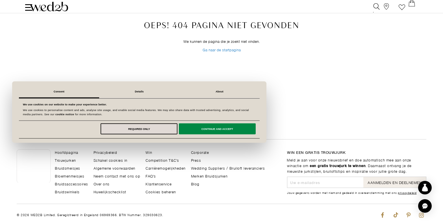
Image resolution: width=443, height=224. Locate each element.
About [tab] (302, 91)
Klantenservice (158, 183)
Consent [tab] (141, 91)
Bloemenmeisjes (69, 175)
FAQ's (151, 175)
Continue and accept (299, 128)
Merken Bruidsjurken (209, 175)
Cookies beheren (161, 191)
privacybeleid (407, 192)
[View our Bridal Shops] (389, 9)
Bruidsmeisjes (67, 167)
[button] (425, 206)
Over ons (102, 183)
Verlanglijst (402, 9)
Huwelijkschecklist (110, 191)
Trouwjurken (65, 160)
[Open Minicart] (414, 9)
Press (196, 160)
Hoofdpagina (66, 152)
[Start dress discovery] (425, 187)
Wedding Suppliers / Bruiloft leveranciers (228, 167)
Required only (221, 128)
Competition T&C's (162, 160)
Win (149, 152)
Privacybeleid (105, 152)
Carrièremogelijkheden (166, 167)
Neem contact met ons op (117, 175)
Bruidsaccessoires (71, 183)
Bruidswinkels (67, 191)
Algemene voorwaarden (114, 167)
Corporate (200, 152)
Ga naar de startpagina (222, 61)
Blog (195, 183)
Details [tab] (221, 91)
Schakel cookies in (110, 160)
